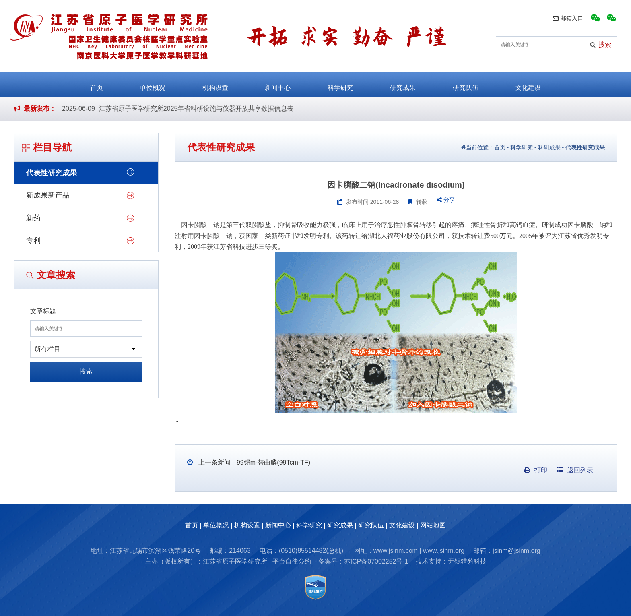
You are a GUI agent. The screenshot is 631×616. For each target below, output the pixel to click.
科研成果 (549, 147)
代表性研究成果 (51, 173)
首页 (96, 84)
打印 (535, 470)
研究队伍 (465, 84)
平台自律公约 (291, 561)
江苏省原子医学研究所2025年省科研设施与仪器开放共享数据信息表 (196, 108)
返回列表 (575, 470)
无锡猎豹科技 (467, 561)
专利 (33, 240)
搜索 (86, 371)
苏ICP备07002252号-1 (376, 561)
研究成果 (403, 84)
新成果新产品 (48, 195)
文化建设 (528, 84)
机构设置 (215, 84)
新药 (33, 218)
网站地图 (433, 525)
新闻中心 (278, 84)
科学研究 (340, 84)
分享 (446, 199)
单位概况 (152, 84)
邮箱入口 (568, 18)
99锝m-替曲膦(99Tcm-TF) (272, 462)
